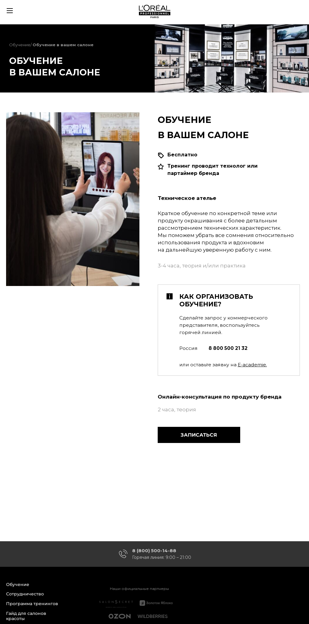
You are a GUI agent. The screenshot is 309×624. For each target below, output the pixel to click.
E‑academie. (252, 365)
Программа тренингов (32, 603)
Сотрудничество (25, 594)
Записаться (199, 435)
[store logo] (154, 11)
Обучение (19, 44)
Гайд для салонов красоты (26, 616)
